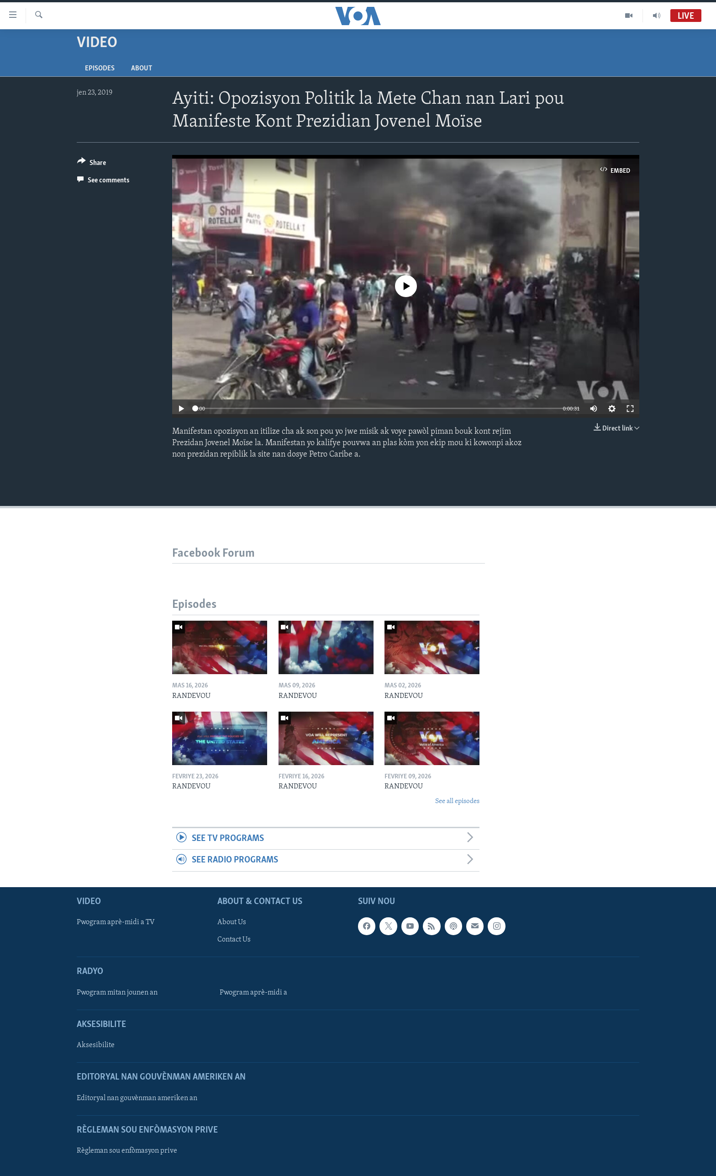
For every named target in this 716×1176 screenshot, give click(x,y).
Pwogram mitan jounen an (117, 992)
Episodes (100, 68)
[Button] (91, 164)
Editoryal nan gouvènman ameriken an (137, 1098)
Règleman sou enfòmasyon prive (127, 1151)
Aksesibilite (96, 1045)
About (141, 68)
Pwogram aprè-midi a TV (116, 922)
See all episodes (457, 801)
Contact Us (234, 939)
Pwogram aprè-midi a (253, 992)
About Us (231, 922)
